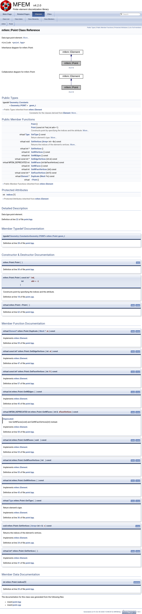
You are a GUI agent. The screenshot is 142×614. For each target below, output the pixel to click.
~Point (34, 180)
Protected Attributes (121, 27)
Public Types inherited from (22, 110)
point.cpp (30, 297)
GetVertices (36, 141)
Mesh (42, 176)
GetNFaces (36, 162)
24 (19, 543)
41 (19, 563)
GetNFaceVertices (39, 169)
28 (19, 243)
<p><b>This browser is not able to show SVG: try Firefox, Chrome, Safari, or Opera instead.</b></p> (71, 57)
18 (19, 297)
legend (71, 67)
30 (19, 269)
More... (26, 38)
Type (27, 134)
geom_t (32, 105)
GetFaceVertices (38, 173)
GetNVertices (37, 152)
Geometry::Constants (19, 102)
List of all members (135, 27)
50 (19, 432)
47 (19, 363)
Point (11, 24)
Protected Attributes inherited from (25, 199)
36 (19, 518)
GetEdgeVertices (38, 159)
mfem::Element (35, 110)
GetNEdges (36, 155)
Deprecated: (8, 419)
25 (19, 589)
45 (19, 404)
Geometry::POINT (18, 105)
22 (17, 219)
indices (10, 195)
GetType (34, 134)
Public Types (91, 27)
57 (19, 383)
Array (45, 141)
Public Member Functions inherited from (27, 184)
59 (19, 343)
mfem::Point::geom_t (56, 236)
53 (19, 452)
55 (19, 472)
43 (19, 492)
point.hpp (18, 42)
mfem (4, 24)
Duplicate (35, 176)
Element (66, 113)
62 (19, 312)
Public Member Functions (105, 27)
